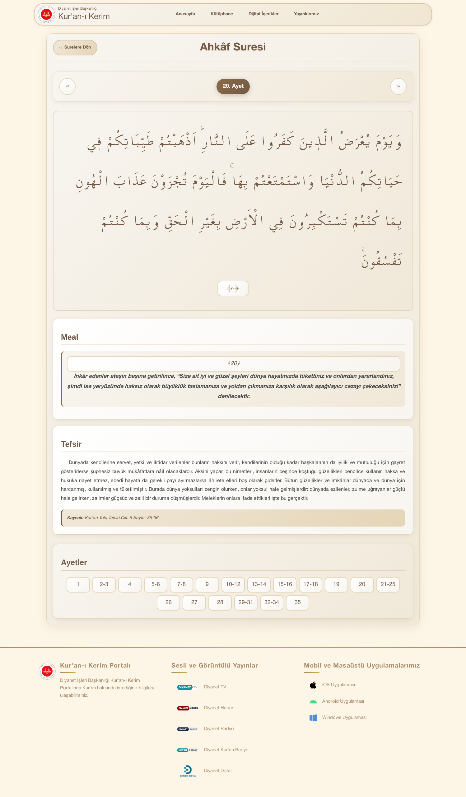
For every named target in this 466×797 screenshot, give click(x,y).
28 (220, 603)
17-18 (310, 585)
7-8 (181, 585)
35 (298, 603)
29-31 (246, 603)
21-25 (388, 585)
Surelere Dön (75, 47)
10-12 (233, 585)
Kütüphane (222, 14)
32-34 (271, 603)
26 (168, 603)
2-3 (104, 585)
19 (336, 585)
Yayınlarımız (306, 14)
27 (194, 603)
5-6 (155, 585)
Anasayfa (185, 14)
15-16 (284, 585)
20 (362, 585)
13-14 (259, 585)
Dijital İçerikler (263, 14)
